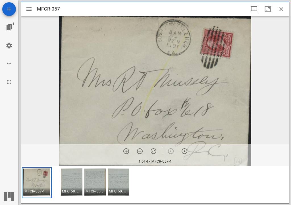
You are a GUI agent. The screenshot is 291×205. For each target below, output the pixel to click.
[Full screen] (9, 82)
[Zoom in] (126, 151)
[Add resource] (9, 9)
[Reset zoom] (153, 151)
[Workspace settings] (9, 45)
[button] (36, 183)
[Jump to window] (9, 27)
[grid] (155, 184)
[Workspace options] (9, 64)
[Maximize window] (268, 9)
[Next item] (184, 151)
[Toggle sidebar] (29, 9)
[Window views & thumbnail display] (254, 9)
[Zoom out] (140, 151)
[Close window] (281, 9)
